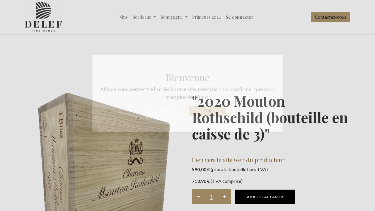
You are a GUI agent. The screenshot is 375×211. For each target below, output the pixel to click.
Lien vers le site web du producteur (238, 160)
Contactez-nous (330, 17)
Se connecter (239, 17)
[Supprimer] (198, 196)
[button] (265, 197)
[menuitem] (123, 17)
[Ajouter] (224, 196)
